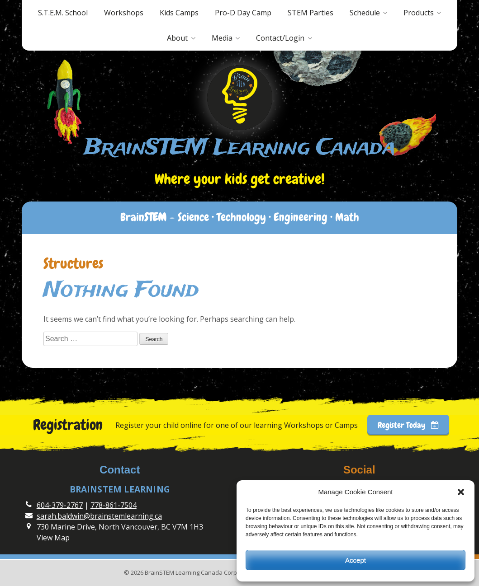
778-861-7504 (113, 505)
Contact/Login (280, 38)
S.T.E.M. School (63, 13)
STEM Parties (310, 13)
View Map (53, 538)
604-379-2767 (60, 505)
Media (222, 38)
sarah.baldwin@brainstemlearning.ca (99, 516)
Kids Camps (179, 13)
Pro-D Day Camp (243, 13)
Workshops (123, 13)
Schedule (365, 13)
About (177, 38)
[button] (460, 492)
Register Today (408, 425)
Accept (355, 560)
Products (418, 13)
